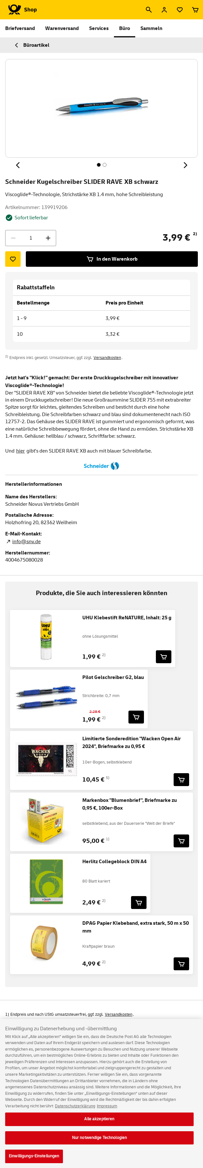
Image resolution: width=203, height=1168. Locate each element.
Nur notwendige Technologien (99, 1142)
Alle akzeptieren (99, 1123)
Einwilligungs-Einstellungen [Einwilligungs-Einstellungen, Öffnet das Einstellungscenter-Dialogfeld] (34, 1160)
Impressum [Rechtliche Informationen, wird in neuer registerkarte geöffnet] (107, 1110)
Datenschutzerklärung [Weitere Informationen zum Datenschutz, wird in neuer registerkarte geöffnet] (75, 1110)
